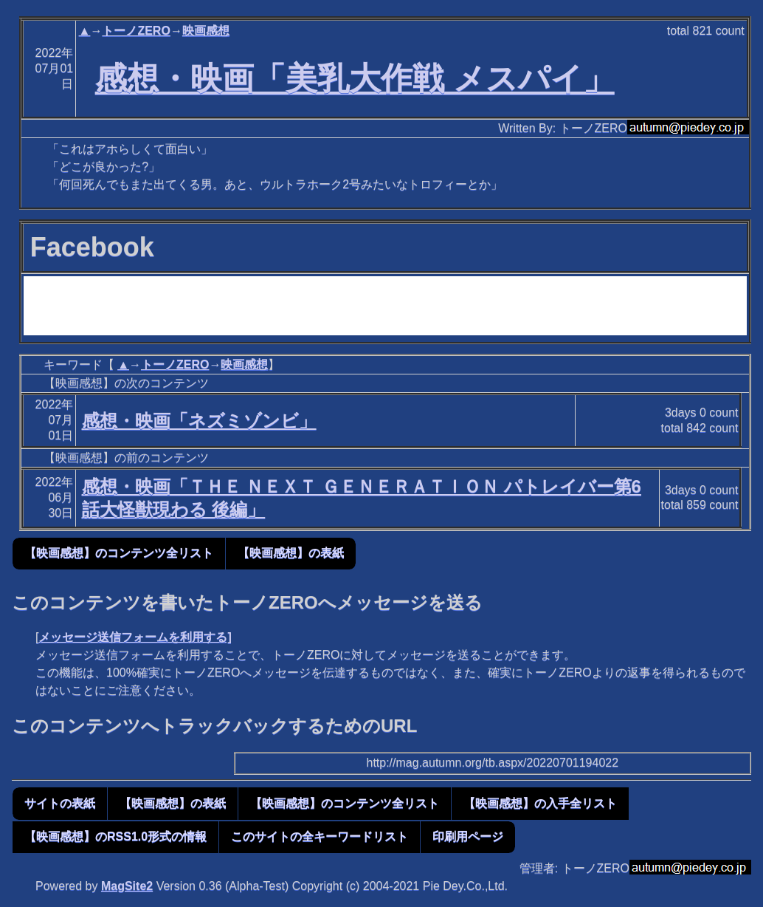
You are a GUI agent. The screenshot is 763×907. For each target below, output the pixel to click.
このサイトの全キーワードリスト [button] (319, 836)
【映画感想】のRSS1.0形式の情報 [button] (115, 836)
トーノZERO (136, 30)
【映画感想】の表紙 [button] (291, 553)
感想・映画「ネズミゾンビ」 (199, 421)
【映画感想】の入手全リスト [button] (540, 803)
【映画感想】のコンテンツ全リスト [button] (118, 553)
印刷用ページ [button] (467, 836)
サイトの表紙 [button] (59, 803)
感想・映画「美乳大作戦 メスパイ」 (355, 78)
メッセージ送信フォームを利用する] (134, 637)
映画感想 (205, 30)
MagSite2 (127, 886)
